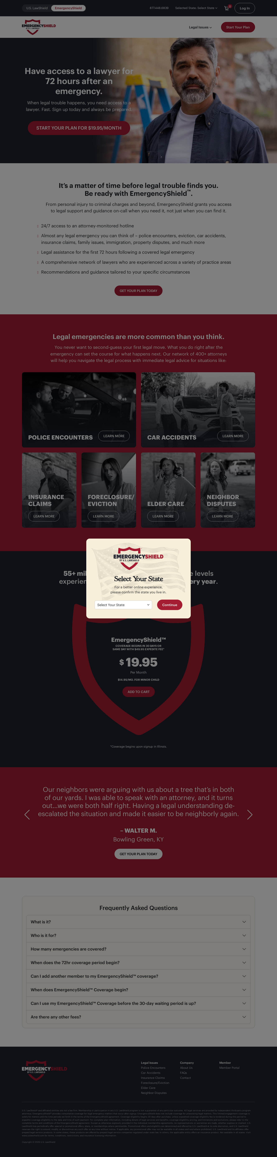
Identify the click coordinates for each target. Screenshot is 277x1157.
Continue (169, 605)
